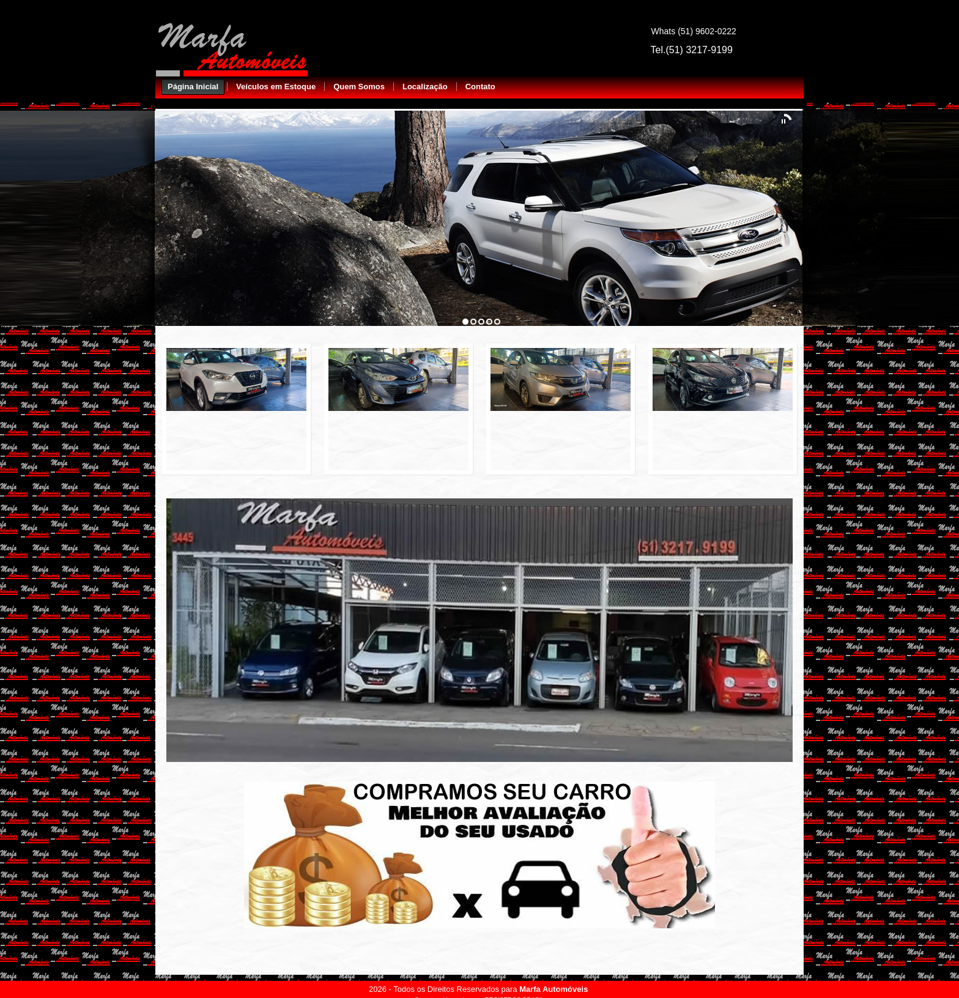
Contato (480, 86)
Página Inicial (193, 86)
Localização (425, 86)
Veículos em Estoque (276, 86)
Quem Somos (359, 86)
